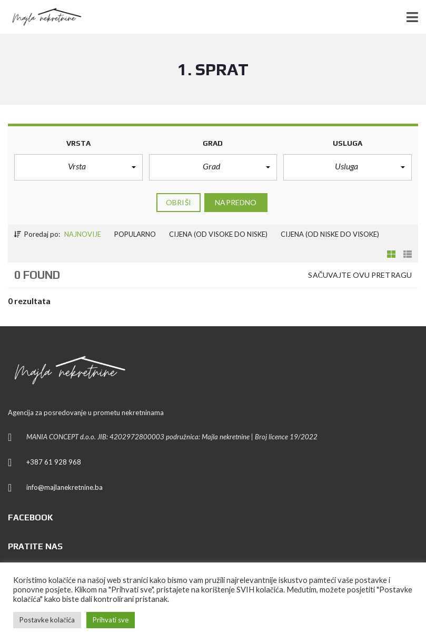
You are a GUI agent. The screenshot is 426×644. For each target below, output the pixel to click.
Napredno (235, 202)
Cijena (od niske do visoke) (330, 234)
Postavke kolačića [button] (47, 620)
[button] (78, 167)
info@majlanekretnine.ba (64, 487)
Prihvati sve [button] (110, 620)
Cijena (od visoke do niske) (218, 234)
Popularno (135, 234)
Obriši (178, 202)
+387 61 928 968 (53, 462)
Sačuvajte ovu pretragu (360, 274)
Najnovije (82, 234)
